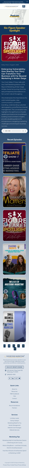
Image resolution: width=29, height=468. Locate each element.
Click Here (14, 3)
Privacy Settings (22, 465)
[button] (23, 6)
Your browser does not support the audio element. (14, 131)
